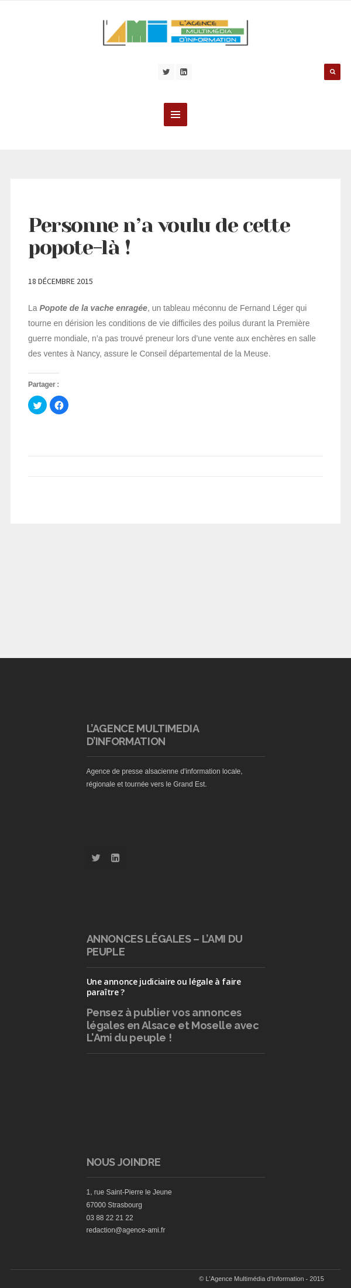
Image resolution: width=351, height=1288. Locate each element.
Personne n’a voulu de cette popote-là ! (159, 236)
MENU (175, 114)
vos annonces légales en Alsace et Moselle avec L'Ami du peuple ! (173, 1025)
